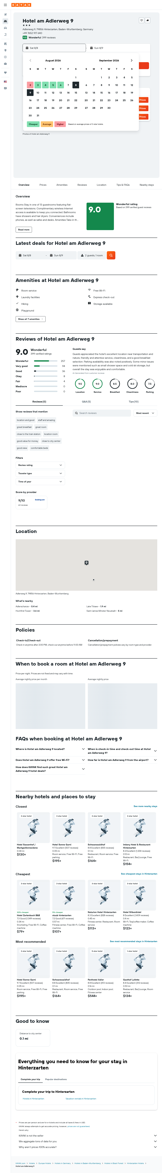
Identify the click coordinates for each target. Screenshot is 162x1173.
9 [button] (30, 92)
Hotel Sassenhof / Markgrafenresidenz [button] (27, 846)
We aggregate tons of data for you (88, 1141)
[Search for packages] (5, 34)
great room (40, 427)
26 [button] (53, 107)
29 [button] (75, 107)
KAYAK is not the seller (88, 1135)
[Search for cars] (5, 28)
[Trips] (5, 72)
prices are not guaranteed (79, 1126)
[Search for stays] (5, 21)
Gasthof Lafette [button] (131, 979)
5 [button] (53, 85)
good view (22, 448)
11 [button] (45, 92)
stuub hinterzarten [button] (61, 915)
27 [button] (60, 107)
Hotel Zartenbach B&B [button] (28, 915)
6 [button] (60, 85)
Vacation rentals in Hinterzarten (81, 1098)
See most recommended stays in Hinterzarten (133, 941)
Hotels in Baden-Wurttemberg (88, 1163)
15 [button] (76, 92)
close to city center (51, 441)
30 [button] (30, 115)
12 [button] (53, 92)
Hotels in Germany (63, 1163)
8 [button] (76, 85)
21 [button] (68, 100)
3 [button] (38, 85)
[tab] (39, 401)
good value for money (27, 441)
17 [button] (38, 100)
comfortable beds (39, 448)
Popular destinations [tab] (56, 1079)
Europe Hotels (45, 1163)
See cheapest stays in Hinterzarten (139, 873)
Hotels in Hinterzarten (33, 1098)
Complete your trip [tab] (30, 1079)
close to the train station (28, 434)
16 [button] (30, 100)
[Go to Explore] (5, 50)
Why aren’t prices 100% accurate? (88, 1147)
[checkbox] (31, 502)
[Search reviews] (104, 413)
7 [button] (68, 85)
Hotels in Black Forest (113, 1163)
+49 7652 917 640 (32, 33)
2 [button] (30, 85)
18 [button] (45, 100)
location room (51, 434)
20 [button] (60, 100)
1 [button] (75, 77)
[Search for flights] (5, 14)
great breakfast (24, 427)
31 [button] (38, 115)
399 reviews (49, 37)
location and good (25, 420)
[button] (5, 4)
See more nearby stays (145, 806)
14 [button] (68, 92)
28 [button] (68, 107)
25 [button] (45, 107)
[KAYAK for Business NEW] (5, 63)
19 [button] (53, 100)
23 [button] (30, 107)
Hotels (32, 1163)
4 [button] (45, 85)
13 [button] (60, 92)
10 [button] (38, 92)
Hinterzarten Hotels (135, 1163)
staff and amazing (46, 420)
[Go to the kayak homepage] (21, 5)
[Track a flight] (5, 57)
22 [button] (75, 100)
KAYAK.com (20, 1163)
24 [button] (37, 107)
